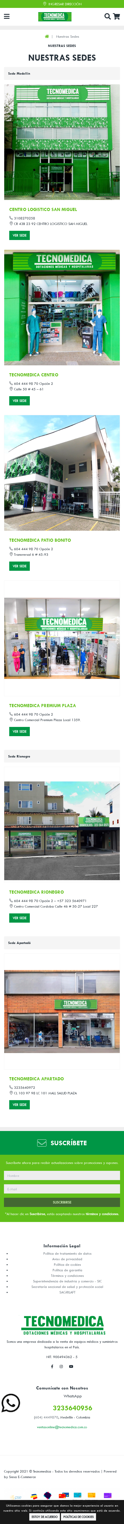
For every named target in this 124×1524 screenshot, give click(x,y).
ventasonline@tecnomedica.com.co (62, 1427)
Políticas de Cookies (78, 1517)
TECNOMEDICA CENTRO (33, 374)
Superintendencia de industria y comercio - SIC (67, 1281)
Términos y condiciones (67, 1275)
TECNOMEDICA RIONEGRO (36, 892)
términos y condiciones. (102, 1214)
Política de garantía (67, 1270)
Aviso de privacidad (67, 1259)
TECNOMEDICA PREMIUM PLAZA (42, 705)
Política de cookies (67, 1264)
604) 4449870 (46, 1417)
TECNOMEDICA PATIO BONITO (40, 540)
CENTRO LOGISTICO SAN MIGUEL (43, 209)
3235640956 (72, 1407)
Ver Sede (19, 235)
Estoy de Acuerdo (45, 1517)
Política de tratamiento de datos (67, 1253)
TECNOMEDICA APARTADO (36, 1078)
